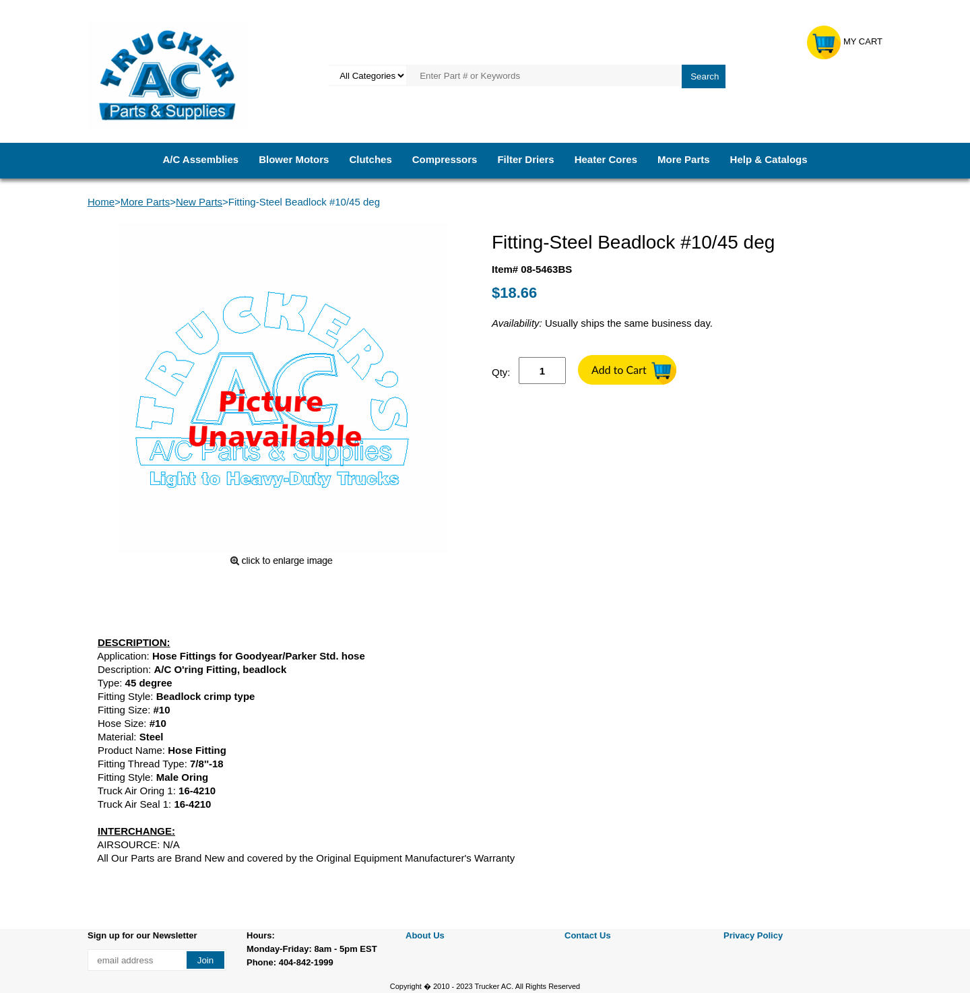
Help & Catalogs (769, 159)
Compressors (445, 159)
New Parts (199, 201)
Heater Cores (606, 159)
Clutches (370, 159)
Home (101, 201)
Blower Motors (294, 159)
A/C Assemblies (200, 159)
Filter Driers (525, 159)
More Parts (683, 159)
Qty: (501, 372)
